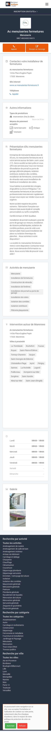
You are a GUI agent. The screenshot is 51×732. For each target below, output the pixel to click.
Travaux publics (9, 649)
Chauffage (7, 562)
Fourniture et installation (13, 636)
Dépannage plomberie (12, 570)
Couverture (7, 568)
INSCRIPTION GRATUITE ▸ (25, 11)
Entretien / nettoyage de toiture (16, 576)
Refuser (22, 726)
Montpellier (7, 677)
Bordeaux (7, 663)
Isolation (6, 579)
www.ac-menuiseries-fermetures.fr (24, 85)
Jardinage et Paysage (12, 639)
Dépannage (7, 630)
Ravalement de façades (12, 595)
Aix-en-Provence (9, 661)
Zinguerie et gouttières (12, 606)
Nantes (6, 679)
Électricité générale (10, 608)
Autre (5, 622)
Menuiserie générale (11, 587)
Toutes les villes (10, 657)
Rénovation (7, 644)
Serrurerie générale (10, 603)
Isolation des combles (12, 581)
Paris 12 (6, 685)
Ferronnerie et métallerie (13, 633)
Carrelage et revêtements (13, 625)
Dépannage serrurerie (12, 573)
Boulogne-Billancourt (11, 666)
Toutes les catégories (13, 616)
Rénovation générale (11, 600)
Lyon (5, 671)
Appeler (14, 94)
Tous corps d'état (10, 647)
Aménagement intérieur (12, 551)
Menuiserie (7, 641)
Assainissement (9, 620)
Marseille (6, 674)
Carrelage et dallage (11, 557)
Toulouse (6, 688)
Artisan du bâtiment (11, 554)
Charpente (7, 560)
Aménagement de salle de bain (15, 549)
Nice (4, 682)
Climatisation (8, 565)
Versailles (7, 690)
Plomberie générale (11, 592)
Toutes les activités (12, 543)
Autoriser (10, 726)
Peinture (6, 589)
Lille (4, 669)
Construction (8, 628)
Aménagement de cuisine (13, 546)
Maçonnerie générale (11, 584)
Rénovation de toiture (12, 598)
